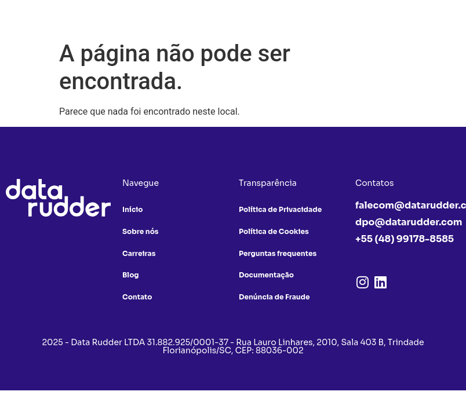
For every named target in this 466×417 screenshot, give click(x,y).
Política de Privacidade (280, 209)
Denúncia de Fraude (274, 297)
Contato (137, 297)
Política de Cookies (273, 231)
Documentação (266, 275)
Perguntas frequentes (277, 253)
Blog (130, 275)
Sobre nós (140, 231)
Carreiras (138, 253)
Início (132, 209)
